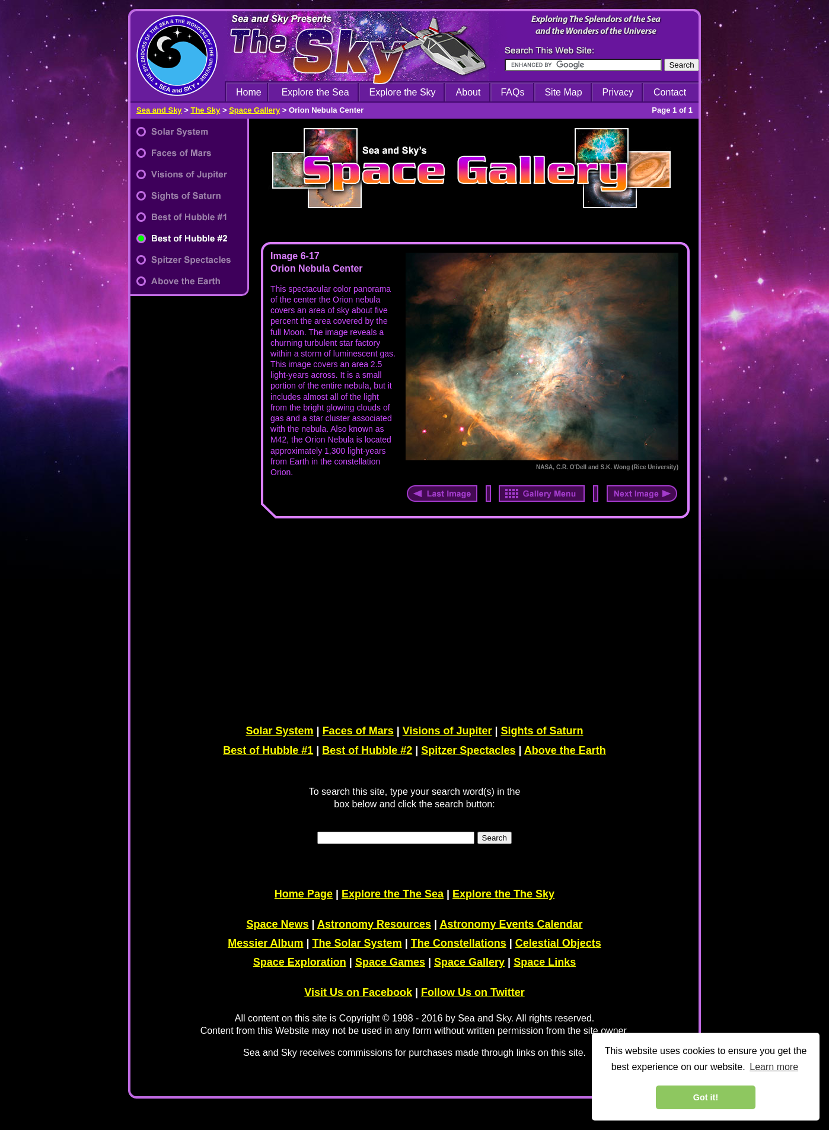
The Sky (205, 110)
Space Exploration (299, 962)
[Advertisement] (473, 619)
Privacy (617, 92)
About (468, 92)
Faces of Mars (358, 731)
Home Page (304, 894)
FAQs (512, 92)
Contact (669, 92)
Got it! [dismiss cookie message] (705, 1097)
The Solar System (357, 943)
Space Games (390, 962)
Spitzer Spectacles (468, 750)
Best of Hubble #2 (367, 750)
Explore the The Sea (393, 894)
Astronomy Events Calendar (510, 924)
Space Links (545, 962)
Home (249, 92)
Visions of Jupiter (447, 731)
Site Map (563, 92)
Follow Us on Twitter (473, 992)
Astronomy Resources (374, 924)
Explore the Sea (315, 92)
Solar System (280, 731)
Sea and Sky (159, 110)
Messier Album (265, 943)
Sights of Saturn (541, 731)
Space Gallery (254, 110)
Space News (278, 924)
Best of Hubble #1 (268, 750)
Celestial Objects (558, 943)
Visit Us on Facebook (358, 992)
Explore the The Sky (503, 894)
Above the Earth (565, 750)
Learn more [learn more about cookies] (774, 1067)
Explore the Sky (402, 92)
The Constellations (458, 943)
